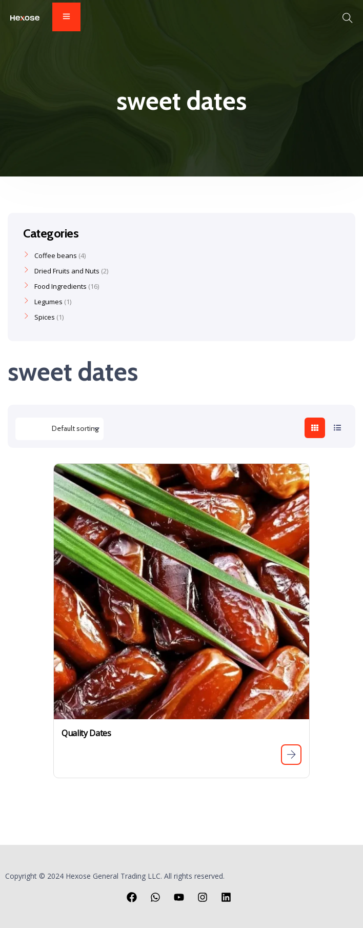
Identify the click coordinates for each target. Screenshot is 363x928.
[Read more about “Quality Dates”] (291, 754)
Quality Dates (86, 733)
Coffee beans (55, 255)
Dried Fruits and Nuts (66, 271)
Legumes (48, 302)
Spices (44, 317)
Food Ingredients (60, 286)
